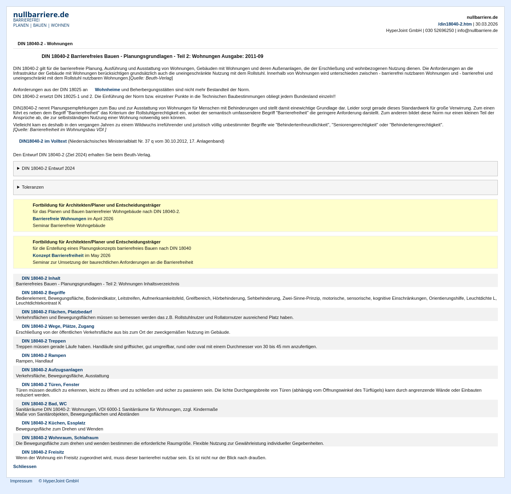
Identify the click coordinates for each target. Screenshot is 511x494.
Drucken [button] (493, 44)
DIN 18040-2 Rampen (44, 355)
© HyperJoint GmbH (59, 480)
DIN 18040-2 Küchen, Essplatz (53, 422)
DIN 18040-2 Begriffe (43, 292)
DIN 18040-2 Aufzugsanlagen (52, 369)
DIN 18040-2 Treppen (44, 341)
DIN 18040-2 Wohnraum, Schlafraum (60, 437)
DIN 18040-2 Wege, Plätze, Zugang (58, 326)
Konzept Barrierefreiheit (58, 255)
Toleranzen (33, 187)
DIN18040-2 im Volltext (43, 141)
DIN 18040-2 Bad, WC (44, 403)
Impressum (21, 480)
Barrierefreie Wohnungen (59, 218)
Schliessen (24, 466)
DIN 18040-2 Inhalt (41, 278)
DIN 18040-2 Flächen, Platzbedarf (57, 311)
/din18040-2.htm (455, 24)
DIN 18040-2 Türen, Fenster (50, 384)
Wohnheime (107, 89)
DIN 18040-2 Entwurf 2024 (48, 168)
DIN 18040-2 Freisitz (43, 452)
